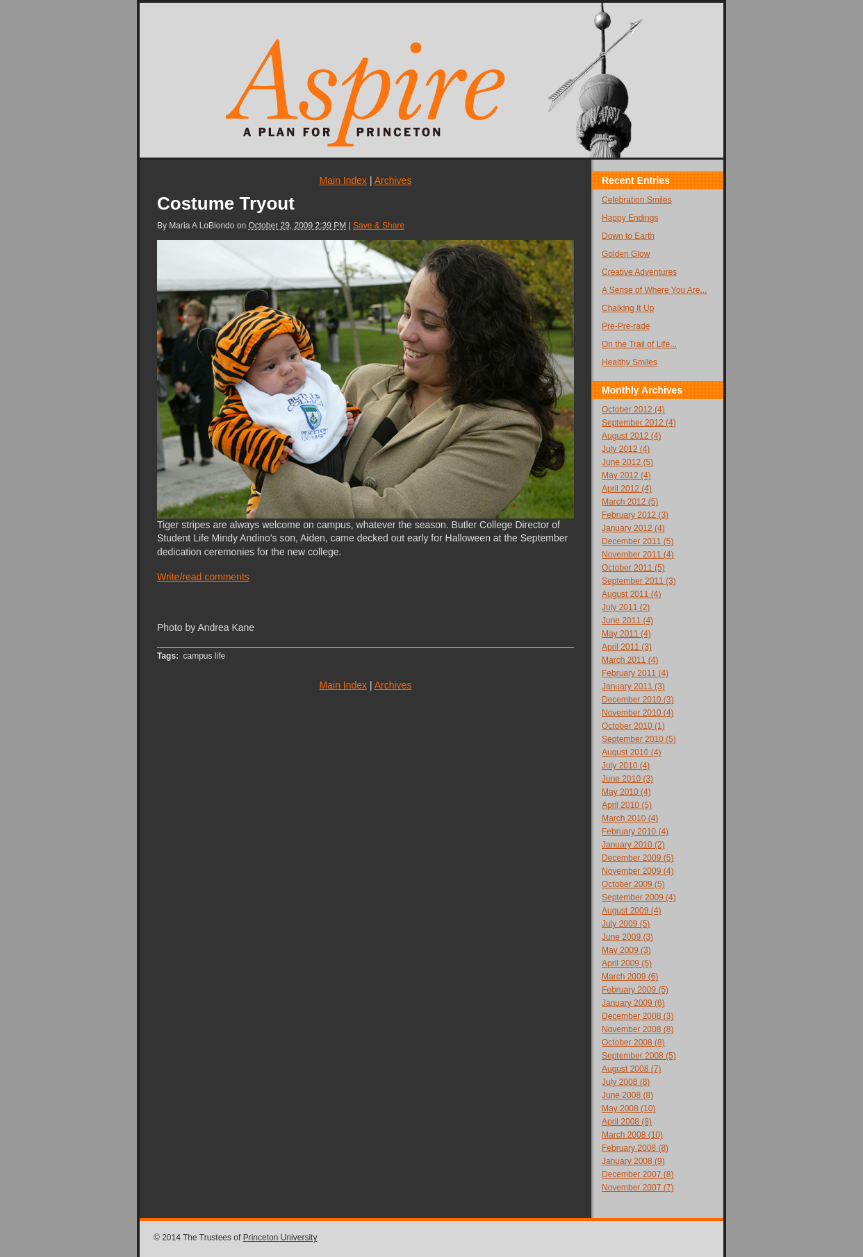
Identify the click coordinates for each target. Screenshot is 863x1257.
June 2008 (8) (627, 1095)
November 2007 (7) (637, 1187)
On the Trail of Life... (639, 344)
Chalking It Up (628, 308)
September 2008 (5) (639, 1056)
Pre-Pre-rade (626, 326)
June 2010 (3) (627, 779)
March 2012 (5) (630, 502)
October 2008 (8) (633, 1042)
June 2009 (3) (627, 937)
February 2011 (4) (635, 673)
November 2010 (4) (637, 713)
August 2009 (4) (631, 911)
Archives (393, 180)
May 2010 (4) (626, 792)
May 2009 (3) (626, 950)
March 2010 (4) (630, 818)
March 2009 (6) (630, 976)
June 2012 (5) (627, 462)
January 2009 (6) (633, 1003)
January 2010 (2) (633, 845)
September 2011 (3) (639, 581)
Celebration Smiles (637, 200)
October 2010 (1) (633, 726)
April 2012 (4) (627, 488)
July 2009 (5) (626, 924)
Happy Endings (630, 218)
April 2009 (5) (627, 963)
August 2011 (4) (631, 594)
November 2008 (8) (637, 1029)
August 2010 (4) (631, 752)
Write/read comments (203, 576)
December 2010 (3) (637, 700)
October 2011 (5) (633, 568)
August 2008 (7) (631, 1069)
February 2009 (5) (635, 990)
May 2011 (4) (626, 634)
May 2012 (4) (626, 475)
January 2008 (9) (633, 1161)
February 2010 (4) (635, 831)
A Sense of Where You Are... (654, 290)
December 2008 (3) (637, 1016)
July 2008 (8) (626, 1082)
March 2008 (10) (632, 1135)
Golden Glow (626, 254)
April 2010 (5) (627, 805)
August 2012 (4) (631, 436)
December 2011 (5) (637, 541)
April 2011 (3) (627, 647)
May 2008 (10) (628, 1108)
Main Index (343, 180)
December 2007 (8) (637, 1174)
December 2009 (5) (637, 858)
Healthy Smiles (629, 362)
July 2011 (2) (626, 607)
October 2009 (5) (633, 884)
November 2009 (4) (637, 871)
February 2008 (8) (635, 1148)
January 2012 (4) (633, 528)
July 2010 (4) (626, 765)
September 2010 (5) (639, 739)
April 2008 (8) (627, 1122)
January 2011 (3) (633, 686)
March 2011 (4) (630, 660)
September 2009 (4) (639, 897)
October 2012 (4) (633, 409)
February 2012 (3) (635, 515)
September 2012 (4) (639, 423)
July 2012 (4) (626, 449)
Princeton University (280, 1237)
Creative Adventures (639, 272)
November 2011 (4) (637, 554)
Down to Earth (628, 236)
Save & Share (378, 225)
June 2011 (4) (627, 620)
